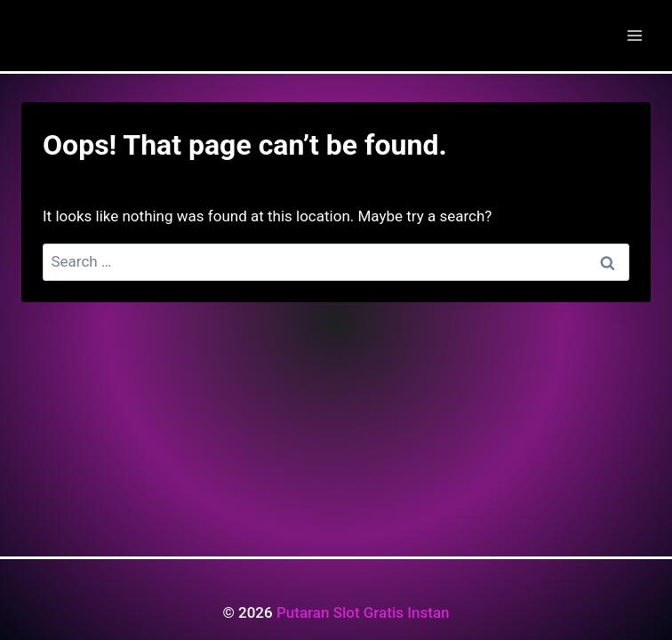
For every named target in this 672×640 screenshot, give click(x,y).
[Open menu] (634, 35)
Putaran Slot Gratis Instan (363, 612)
